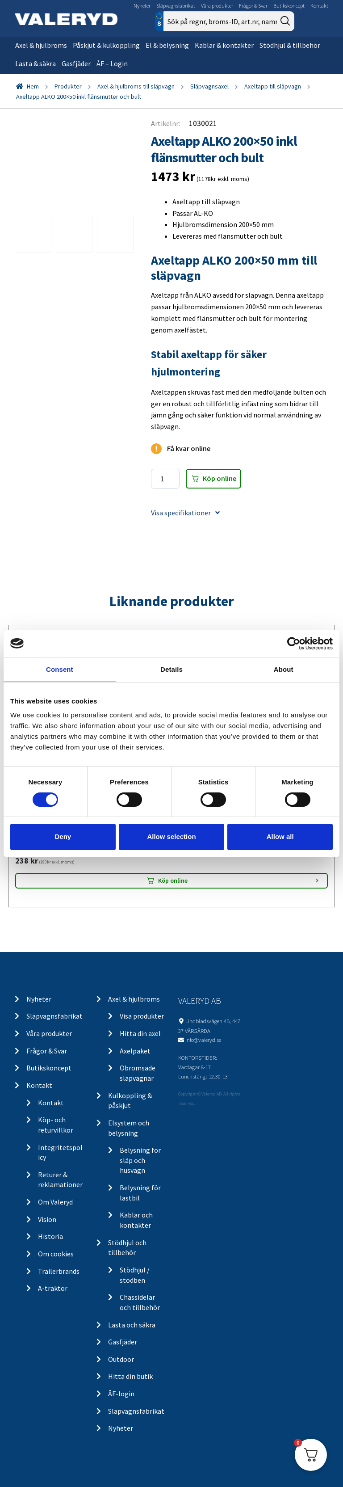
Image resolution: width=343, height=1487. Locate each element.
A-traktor (52, 1288)
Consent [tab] (59, 669)
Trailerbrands (58, 1271)
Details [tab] (171, 669)
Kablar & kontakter (224, 45)
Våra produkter (217, 5)
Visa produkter (142, 1015)
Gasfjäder (76, 63)
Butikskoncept (289, 5)
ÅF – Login (112, 63)
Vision (47, 1219)
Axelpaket (135, 1050)
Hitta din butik (130, 1376)
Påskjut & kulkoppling (106, 45)
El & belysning (167, 45)
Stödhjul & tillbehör (289, 45)
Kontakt (319, 5)
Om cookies (56, 1253)
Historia (50, 1236)
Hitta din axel (140, 1033)
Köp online (219, 478)
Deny (62, 836)
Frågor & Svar (253, 5)
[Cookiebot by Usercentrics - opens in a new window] (294, 643)
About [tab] (283, 669)
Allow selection (171, 836)
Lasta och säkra (131, 1324)
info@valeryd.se (203, 1039)
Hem (33, 86)
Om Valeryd (55, 1201)
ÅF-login (121, 1393)
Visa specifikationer (185, 512)
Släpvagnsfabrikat (175, 5)
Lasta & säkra (35, 63)
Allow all (280, 836)
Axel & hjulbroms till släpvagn (136, 86)
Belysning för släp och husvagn (140, 1160)
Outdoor (121, 1359)
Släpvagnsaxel (209, 86)
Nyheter (142, 5)
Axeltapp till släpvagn (272, 86)
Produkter (68, 86)
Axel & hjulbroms (41, 45)
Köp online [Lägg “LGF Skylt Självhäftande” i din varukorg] (173, 880)
